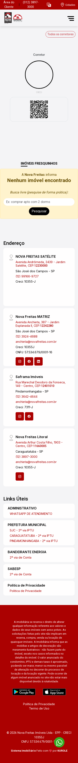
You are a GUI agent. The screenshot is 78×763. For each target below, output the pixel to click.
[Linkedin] (38, 361)
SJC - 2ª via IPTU (22, 530)
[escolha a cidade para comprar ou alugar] (68, 5)
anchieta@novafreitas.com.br (36, 341)
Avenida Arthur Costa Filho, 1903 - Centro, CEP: (39, 444)
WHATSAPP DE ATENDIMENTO (31, 513)
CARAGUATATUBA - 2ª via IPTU (31, 535)
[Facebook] (29, 361)
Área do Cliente (9, 5)
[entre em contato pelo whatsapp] (57, 742)
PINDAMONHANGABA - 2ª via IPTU (34, 541)
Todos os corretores (60, 34)
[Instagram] (20, 361)
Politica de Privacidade (26, 591)
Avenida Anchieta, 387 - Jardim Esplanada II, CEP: (37, 323)
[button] (49, 5)
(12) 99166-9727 (27, 276)
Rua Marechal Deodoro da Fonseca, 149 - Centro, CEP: (41, 384)
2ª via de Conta (20, 557)
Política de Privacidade (39, 704)
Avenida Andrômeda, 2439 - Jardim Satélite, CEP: (40, 263)
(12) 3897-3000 (26, 456)
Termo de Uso (39, 708)
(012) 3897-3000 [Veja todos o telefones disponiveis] (30, 5)
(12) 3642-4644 (26, 396)
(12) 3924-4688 (26, 336)
